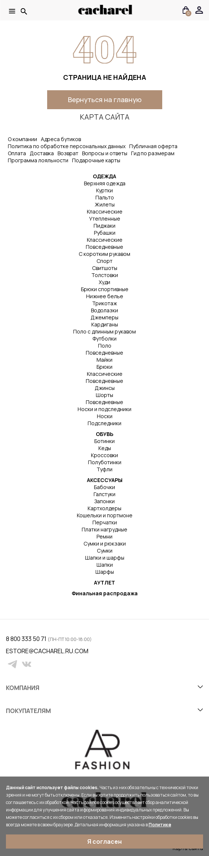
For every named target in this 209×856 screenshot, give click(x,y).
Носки (104, 416)
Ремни (104, 536)
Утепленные (104, 218)
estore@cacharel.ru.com (10, 651)
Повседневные (104, 246)
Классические (105, 211)
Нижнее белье (104, 296)
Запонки (104, 501)
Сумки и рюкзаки (105, 543)
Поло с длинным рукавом (104, 331)
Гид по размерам (152, 153)
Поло (104, 345)
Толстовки (104, 275)
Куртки (104, 190)
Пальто (104, 197)
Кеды (104, 448)
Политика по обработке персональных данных (66, 146)
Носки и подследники (104, 409)
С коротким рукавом (104, 253)
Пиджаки (104, 225)
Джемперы (104, 317)
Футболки (104, 338)
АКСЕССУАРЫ (105, 480)
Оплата (17, 153)
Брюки (104, 366)
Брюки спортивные (104, 289)
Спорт (104, 260)
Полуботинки (104, 462)
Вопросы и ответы (104, 153)
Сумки (104, 550)
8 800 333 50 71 (27, 639)
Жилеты (105, 204)
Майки (104, 359)
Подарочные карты (96, 160)
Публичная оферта (153, 146)
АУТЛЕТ (104, 582)
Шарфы (104, 571)
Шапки (105, 564)
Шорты (104, 394)
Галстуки (104, 494)
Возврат (68, 153)
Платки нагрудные (104, 529)
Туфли (104, 469)
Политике (159, 824)
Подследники (104, 423)
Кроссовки (104, 455)
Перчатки (104, 522)
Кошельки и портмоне (105, 515)
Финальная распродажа (105, 593)
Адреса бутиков (61, 139)
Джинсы (105, 387)
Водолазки (104, 310)
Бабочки (104, 487)
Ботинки (104, 441)
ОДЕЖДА (104, 176)
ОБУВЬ (104, 433)
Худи (104, 282)
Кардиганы (104, 324)
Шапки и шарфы (104, 557)
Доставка (42, 153)
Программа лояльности (38, 160)
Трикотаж (104, 303)
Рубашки (104, 232)
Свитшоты (104, 267)
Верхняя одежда (104, 183)
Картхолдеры (104, 508)
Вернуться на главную (104, 99)
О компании (22, 139)
